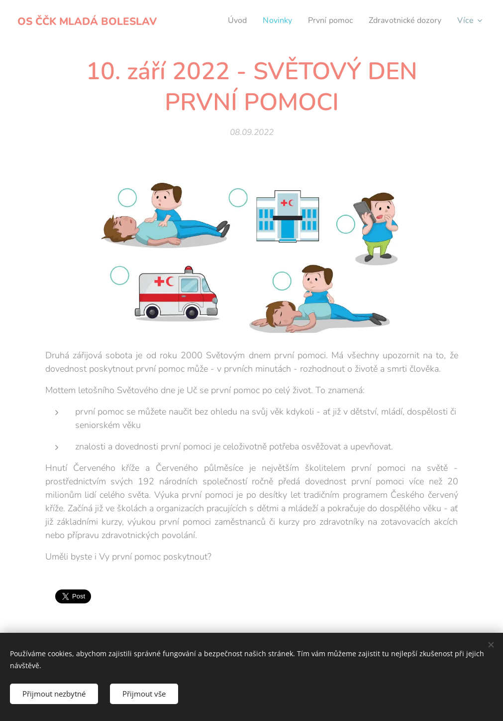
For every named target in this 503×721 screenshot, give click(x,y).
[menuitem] (226, 20)
